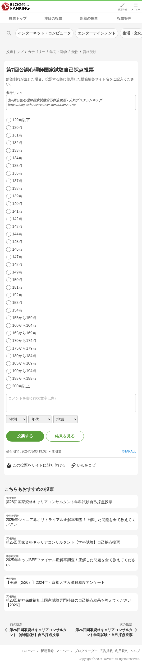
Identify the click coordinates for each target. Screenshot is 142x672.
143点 (17, 226)
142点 (17, 219)
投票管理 (124, 18)
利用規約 (121, 651)
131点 (17, 135)
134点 (17, 158)
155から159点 (24, 318)
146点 (17, 249)
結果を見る (65, 436)
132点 (17, 143)
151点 (17, 287)
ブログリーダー (86, 651)
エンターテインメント (97, 33)
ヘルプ (135, 651)
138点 (17, 188)
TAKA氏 (130, 451)
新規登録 (47, 651)
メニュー (135, 10)
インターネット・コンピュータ (44, 33)
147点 (17, 257)
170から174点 (24, 341)
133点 (17, 150)
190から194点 (24, 371)
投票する (25, 436)
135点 (17, 166)
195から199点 (24, 378)
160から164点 (24, 325)
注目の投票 (53, 18)
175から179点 (24, 348)
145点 (17, 242)
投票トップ (18, 18)
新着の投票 (89, 18)
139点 (17, 196)
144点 (17, 234)
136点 (17, 173)
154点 (17, 310)
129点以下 (21, 120)
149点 (17, 272)
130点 (17, 128)
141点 (17, 211)
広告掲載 (106, 651)
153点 (17, 303)
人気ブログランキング (15, 6)
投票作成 (122, 10)
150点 (17, 280)
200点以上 (21, 386)
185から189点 (24, 363)
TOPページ (30, 651)
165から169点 (24, 333)
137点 (17, 181)
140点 (17, 204)
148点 (17, 265)
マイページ (64, 651)
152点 (17, 295)
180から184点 (24, 356)
